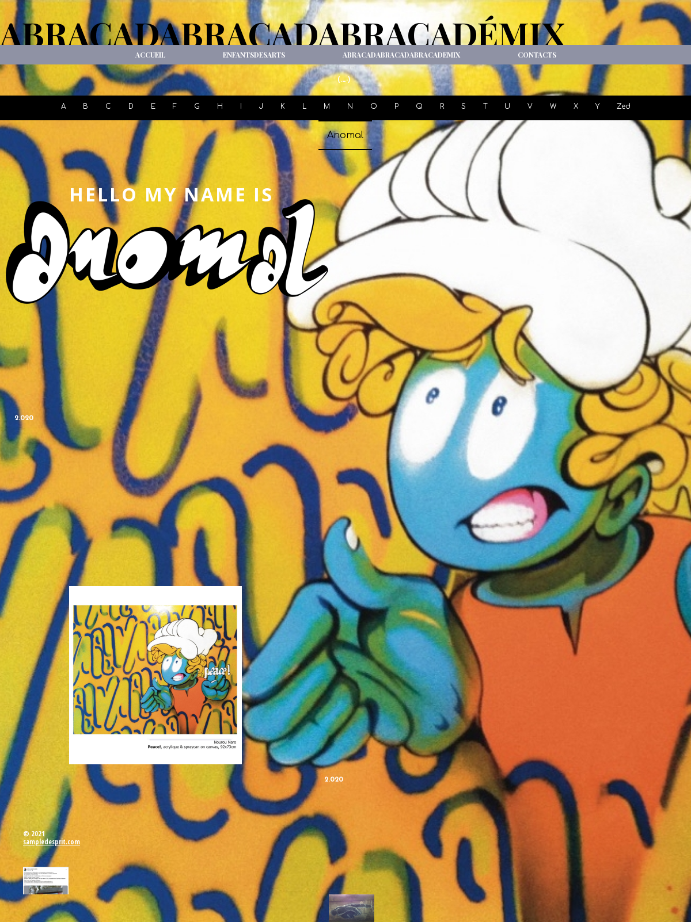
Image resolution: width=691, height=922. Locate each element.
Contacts (537, 54)
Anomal (345, 135)
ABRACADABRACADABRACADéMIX (282, 33)
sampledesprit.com (51, 842)
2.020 (23, 418)
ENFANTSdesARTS (254, 54)
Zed (624, 106)
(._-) (344, 80)
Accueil (150, 54)
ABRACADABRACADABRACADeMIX (401, 54)
